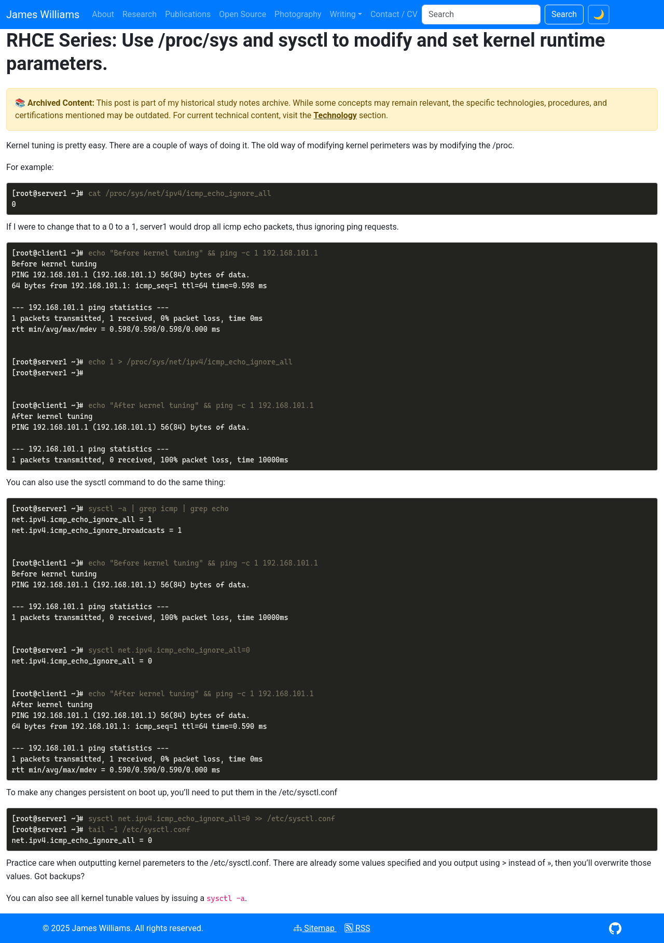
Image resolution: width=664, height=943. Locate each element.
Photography (297, 14)
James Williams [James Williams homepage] (42, 14)
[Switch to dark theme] (599, 14)
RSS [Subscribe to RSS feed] (357, 928)
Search (564, 14)
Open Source (242, 14)
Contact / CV (394, 14)
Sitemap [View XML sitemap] (315, 928)
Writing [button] (343, 14)
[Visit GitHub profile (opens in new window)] (615, 928)
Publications (188, 14)
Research (139, 14)
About (103, 14)
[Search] (481, 14)
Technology (335, 115)
